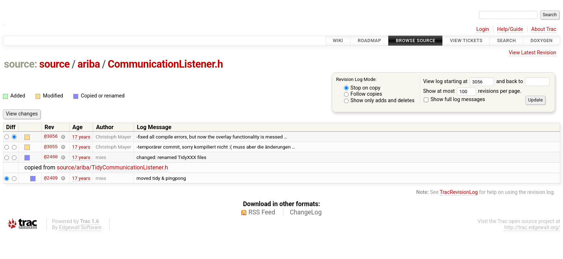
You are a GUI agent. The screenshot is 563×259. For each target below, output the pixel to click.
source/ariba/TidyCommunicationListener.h (112, 167)
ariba (89, 64)
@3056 (50, 136)
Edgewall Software (80, 227)
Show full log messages (454, 99)
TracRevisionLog (459, 192)
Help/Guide (510, 29)
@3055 (50, 147)
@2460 (50, 157)
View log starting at (459, 81)
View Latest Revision (532, 53)
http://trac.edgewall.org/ (532, 227)
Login (482, 29)
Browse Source (415, 40)
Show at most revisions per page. (472, 91)
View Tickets (466, 40)
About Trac (544, 29)
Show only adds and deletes (379, 100)
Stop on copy (362, 88)
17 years (81, 137)
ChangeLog (306, 212)
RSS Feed (261, 212)
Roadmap (369, 40)
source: (20, 64)
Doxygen (541, 40)
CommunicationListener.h (165, 64)
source (54, 64)
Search (506, 40)
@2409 (50, 178)
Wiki (338, 40)
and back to (523, 81)
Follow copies (363, 94)
